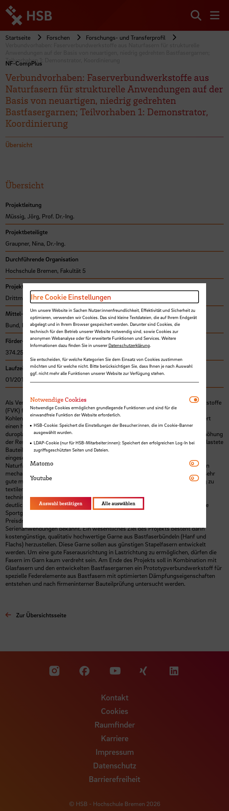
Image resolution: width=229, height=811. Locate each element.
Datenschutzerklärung (129, 345)
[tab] (109, 399)
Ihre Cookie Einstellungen (71, 296)
